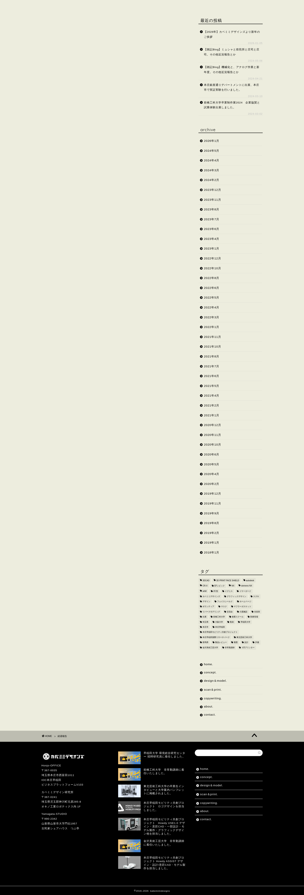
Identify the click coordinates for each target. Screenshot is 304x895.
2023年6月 (211, 229)
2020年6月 (211, 454)
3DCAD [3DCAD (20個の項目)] (206, 581)
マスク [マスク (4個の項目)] (224, 607)
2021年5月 (211, 385)
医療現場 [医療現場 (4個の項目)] (254, 617)
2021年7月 (211, 366)
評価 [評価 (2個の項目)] (257, 642)
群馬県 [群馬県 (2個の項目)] (205, 642)
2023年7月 (211, 219)
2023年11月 (212, 199)
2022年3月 (211, 317)
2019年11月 (212, 503)
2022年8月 (211, 278)
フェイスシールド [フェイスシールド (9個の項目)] (225, 601)
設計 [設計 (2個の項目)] (246, 642)
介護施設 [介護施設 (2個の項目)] (243, 612)
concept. (75, 5)
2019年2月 (211, 532)
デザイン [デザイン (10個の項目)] (206, 601)
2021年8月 (211, 356)
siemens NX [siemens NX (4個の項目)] (246, 586)
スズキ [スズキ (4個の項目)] (256, 596)
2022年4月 (211, 307)
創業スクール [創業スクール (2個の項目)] (237, 617)
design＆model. (106, 5)
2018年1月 (211, 552)
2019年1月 (211, 542)
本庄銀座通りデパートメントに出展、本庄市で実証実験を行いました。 (231, 87)
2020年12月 (212, 425)
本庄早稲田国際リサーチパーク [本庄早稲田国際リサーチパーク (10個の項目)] (216, 637)
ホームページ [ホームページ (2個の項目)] (245, 601)
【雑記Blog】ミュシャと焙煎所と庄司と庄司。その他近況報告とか (231, 52)
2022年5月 (211, 297)
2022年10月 (212, 268)
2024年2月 (211, 180)
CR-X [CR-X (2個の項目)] (205, 586)
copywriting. (172, 5)
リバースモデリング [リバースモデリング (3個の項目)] (211, 612)
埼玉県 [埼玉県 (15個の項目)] (205, 622)
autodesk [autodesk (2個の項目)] (250, 581)
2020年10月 (212, 444)
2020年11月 (212, 434)
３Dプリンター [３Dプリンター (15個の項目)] (248, 647)
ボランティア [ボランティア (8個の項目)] (208, 607)
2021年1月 (211, 415)
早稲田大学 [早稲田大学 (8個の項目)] (245, 622)
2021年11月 (212, 336)
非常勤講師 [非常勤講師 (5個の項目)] (230, 647)
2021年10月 (212, 346)
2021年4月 (211, 395)
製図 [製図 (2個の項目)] (236, 642)
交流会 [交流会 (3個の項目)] (230, 612)
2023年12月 (212, 189)
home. (51, 5)
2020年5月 (211, 464)
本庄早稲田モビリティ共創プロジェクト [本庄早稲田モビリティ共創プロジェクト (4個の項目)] (220, 632)
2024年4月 (211, 160)
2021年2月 (211, 405)
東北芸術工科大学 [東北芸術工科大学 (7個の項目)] (244, 637)
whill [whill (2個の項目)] (204, 591)
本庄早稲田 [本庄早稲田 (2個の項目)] (220, 627)
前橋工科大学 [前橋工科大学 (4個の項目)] (219, 617)
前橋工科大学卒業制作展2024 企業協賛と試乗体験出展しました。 (232, 105)
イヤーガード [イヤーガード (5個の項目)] (245, 591)
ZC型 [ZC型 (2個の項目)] (215, 591)
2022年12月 (212, 258)
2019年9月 (211, 513)
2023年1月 (211, 248)
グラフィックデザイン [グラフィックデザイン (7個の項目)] (236, 596)
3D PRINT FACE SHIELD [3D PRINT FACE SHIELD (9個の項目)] (227, 581)
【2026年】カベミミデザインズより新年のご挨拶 (232, 34)
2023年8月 (211, 209)
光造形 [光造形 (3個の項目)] (257, 612)
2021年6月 (211, 376)
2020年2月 (211, 483)
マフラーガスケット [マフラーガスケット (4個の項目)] (242, 607)
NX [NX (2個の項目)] (232, 586)
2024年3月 (211, 170)
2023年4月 (211, 238)
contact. (220, 5)
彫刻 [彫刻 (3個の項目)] (232, 622)
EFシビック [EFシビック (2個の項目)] (219, 586)
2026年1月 (211, 140)
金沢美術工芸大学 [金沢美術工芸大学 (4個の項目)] (210, 647)
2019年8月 (211, 523)
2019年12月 (212, 493)
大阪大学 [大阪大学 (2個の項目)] (219, 622)
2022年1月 (211, 327)
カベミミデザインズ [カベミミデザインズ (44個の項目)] (211, 596)
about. (198, 5)
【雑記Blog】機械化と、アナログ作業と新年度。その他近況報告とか (231, 70)
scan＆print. (140, 5)
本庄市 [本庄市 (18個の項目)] (205, 627)
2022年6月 (211, 287)
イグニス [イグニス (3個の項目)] (229, 591)
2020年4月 (211, 474)
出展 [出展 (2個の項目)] (204, 617)
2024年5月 (211, 150)
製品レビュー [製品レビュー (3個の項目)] (221, 642)
